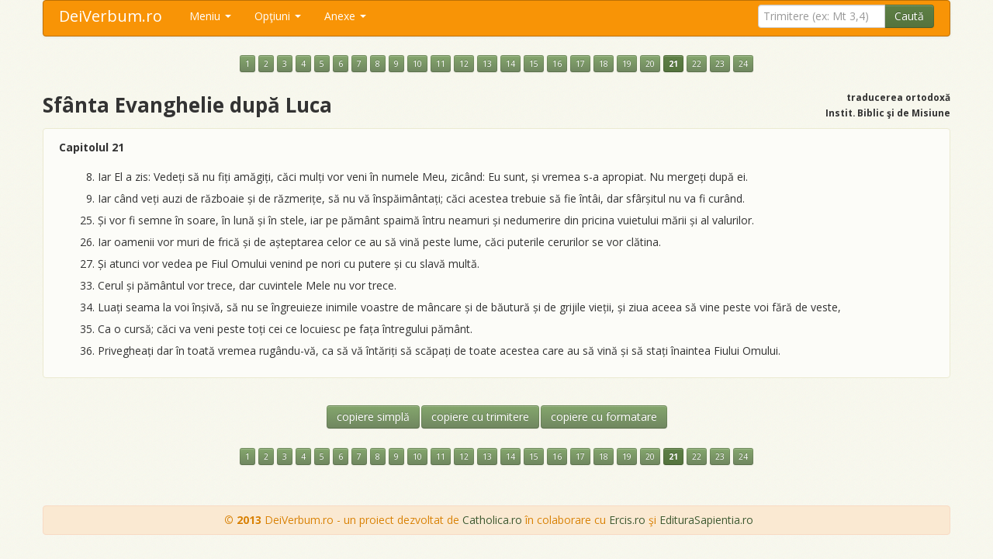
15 (533, 63)
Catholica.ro (492, 519)
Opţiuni (277, 16)
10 (417, 63)
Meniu (210, 16)
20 (650, 63)
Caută (909, 16)
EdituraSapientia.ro (706, 519)
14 (510, 63)
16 (557, 63)
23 (720, 63)
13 (487, 63)
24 (743, 63)
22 (696, 63)
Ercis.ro (627, 519)
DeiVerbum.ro (110, 15)
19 (626, 63)
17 (580, 63)
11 (440, 63)
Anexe (345, 16)
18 (603, 63)
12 (464, 63)
